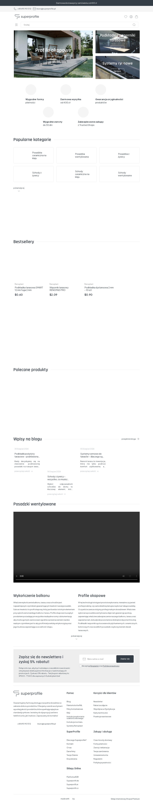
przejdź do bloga (129, 439)
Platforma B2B (73, 777)
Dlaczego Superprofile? (76, 740)
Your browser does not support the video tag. (76, 547)
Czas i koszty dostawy (102, 740)
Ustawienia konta (100, 755)
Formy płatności (100, 744)
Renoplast (19, 284)
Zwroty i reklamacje (101, 748)
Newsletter (97, 701)
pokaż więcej (18, 188)
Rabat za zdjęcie (100, 705)
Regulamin (94, 666)
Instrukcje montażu (74, 722)
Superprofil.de (73, 781)
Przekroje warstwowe (102, 716)
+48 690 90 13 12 (22, 8)
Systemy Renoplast (75, 726)
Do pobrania (72, 759)
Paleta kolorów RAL (74, 705)
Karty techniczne (100, 713)
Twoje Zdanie (72, 755)
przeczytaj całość (22, 471)
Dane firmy (71, 751)
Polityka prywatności (102, 763)
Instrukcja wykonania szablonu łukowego (75, 717)
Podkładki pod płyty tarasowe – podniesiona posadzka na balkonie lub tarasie (27, 455)
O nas (69, 748)
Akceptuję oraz (100, 666)
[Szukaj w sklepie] (80, 25)
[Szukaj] (134, 24)
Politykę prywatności (111, 666)
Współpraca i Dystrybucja (104, 709)
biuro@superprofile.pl (44, 8)
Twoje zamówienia (101, 751)
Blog (69, 701)
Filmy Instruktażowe (75, 709)
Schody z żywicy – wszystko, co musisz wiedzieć (57, 478)
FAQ (68, 713)
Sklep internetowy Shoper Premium (125, 799)
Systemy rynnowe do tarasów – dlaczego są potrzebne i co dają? (91, 455)
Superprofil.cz (72, 788)
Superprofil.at (72, 784)
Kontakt (70, 744)
